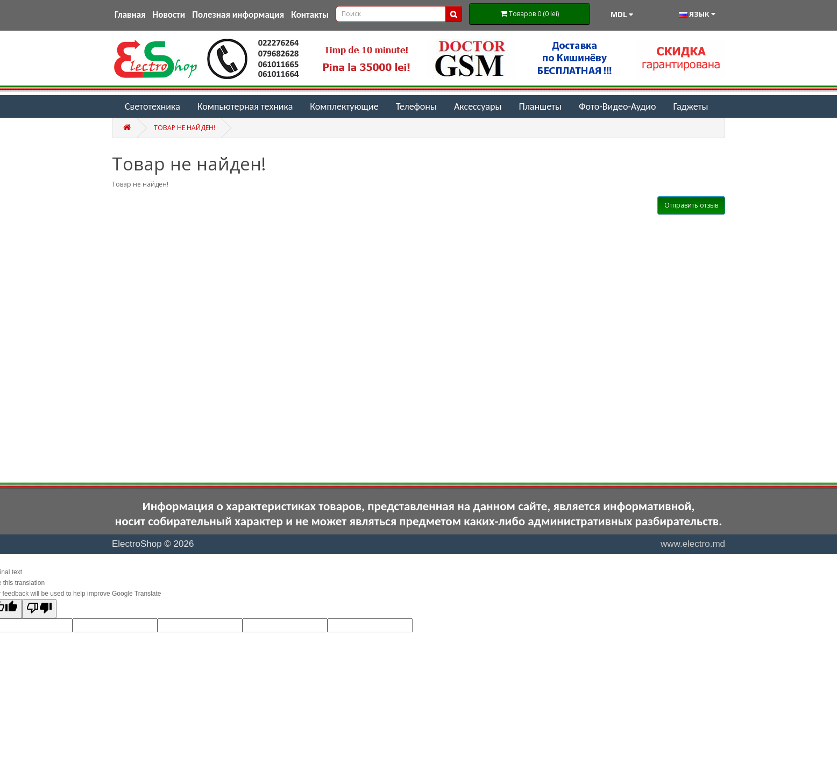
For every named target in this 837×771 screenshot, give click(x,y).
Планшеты (540, 106)
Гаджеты (690, 106)
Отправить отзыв (691, 205)
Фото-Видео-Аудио (617, 106)
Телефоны (416, 106)
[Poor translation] (39, 608)
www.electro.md (693, 544)
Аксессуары (478, 106)
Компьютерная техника (245, 106)
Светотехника (152, 106)
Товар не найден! (184, 127)
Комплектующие (344, 106)
